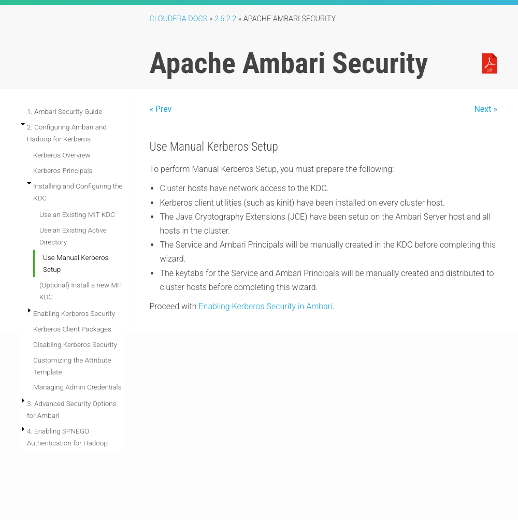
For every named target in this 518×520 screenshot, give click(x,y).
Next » (485, 109)
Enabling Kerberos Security (74, 313)
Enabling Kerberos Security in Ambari (266, 306)
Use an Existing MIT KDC (77, 214)
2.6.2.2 (225, 19)
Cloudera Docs (178, 19)
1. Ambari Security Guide (64, 111)
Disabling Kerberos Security (75, 344)
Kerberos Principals (62, 170)
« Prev (160, 109)
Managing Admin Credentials (77, 387)
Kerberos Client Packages (72, 329)
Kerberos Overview (61, 155)
